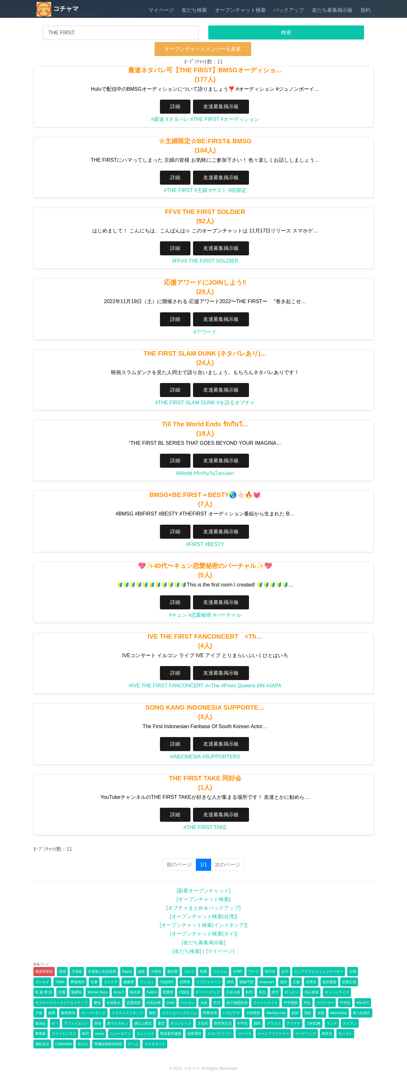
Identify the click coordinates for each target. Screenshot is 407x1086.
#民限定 (237, 190)
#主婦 (200, 190)
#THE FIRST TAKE (205, 827)
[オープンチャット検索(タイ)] (203, 933)
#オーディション (240, 119)
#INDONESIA (185, 756)
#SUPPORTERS (221, 756)
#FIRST (195, 544)
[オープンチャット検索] (204, 899)
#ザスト (218, 190)
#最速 (157, 119)
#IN (261, 685)
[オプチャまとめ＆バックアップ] (204, 908)
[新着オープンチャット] (204, 890)
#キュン (178, 615)
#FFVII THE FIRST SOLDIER (205, 261)
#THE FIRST (204, 119)
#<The (212, 685)
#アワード (205, 332)
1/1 (205, 864)
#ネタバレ (177, 119)
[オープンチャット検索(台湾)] (203, 916)
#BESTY (214, 544)
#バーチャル (227, 615)
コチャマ (58, 9)
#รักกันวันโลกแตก (213, 473)
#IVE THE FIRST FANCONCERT (166, 685)
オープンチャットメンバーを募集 (203, 49)
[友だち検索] (187, 951)
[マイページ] (220, 951)
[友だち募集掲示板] (203, 942)
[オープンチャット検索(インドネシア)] (203, 925)
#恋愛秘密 (200, 615)
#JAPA (273, 685)
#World (184, 473)
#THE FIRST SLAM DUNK (185, 402)
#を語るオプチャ (236, 402)
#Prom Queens (238, 685)
